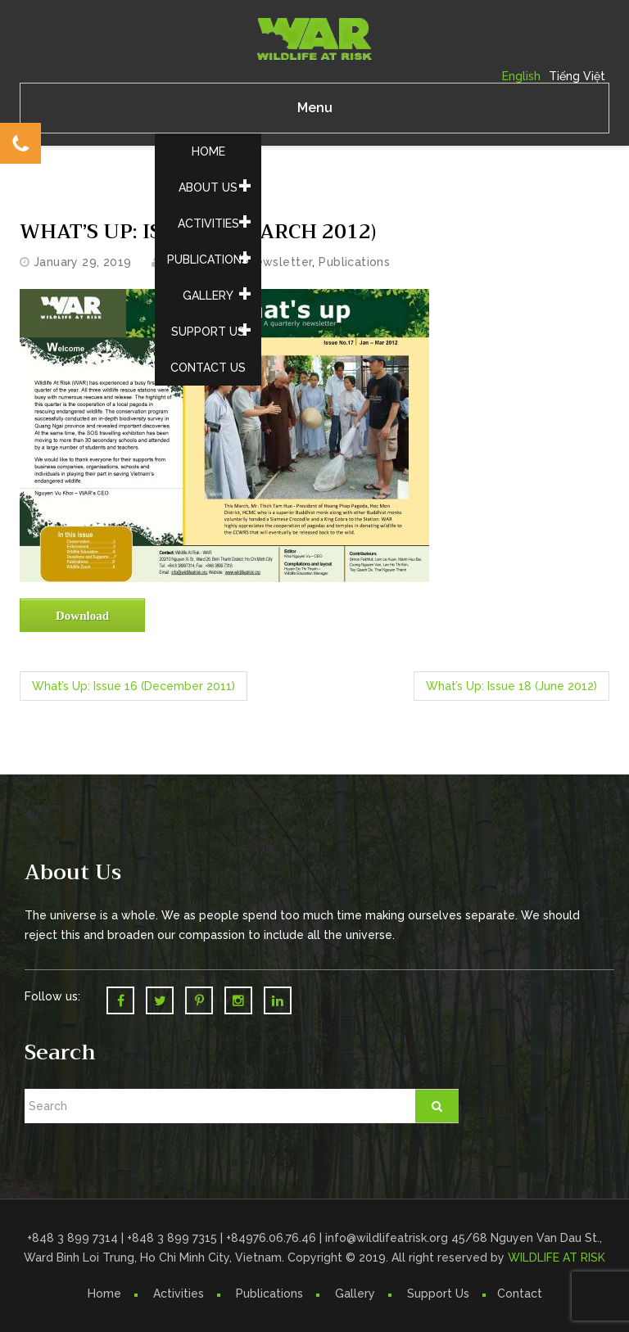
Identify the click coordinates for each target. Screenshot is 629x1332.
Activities (208, 223)
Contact (519, 1293)
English (521, 76)
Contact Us (208, 367)
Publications (208, 259)
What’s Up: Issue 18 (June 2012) (511, 686)
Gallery (208, 295)
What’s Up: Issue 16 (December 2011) (133, 686)
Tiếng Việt (577, 76)
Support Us (208, 331)
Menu (315, 107)
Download (82, 615)
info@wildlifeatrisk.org (388, 1237)
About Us (208, 187)
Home (208, 151)
